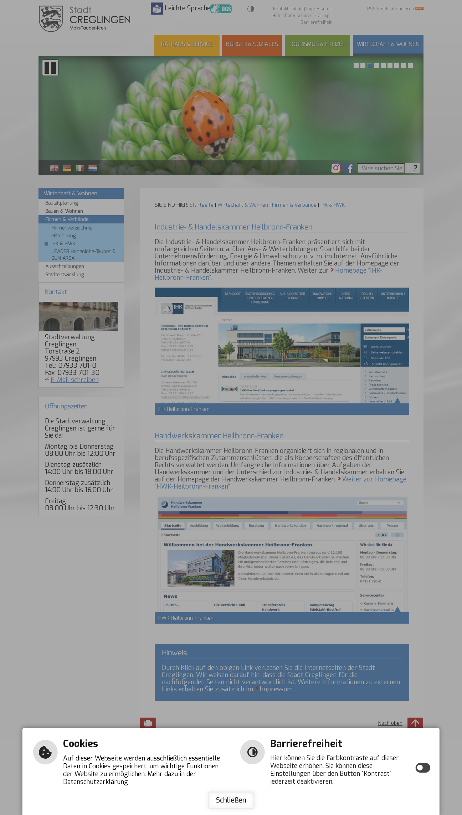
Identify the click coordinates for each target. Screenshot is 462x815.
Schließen (231, 800)
